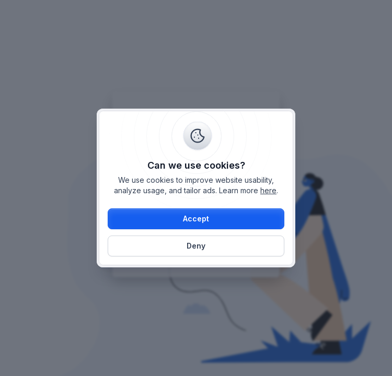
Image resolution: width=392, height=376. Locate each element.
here (268, 190)
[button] (196, 218)
